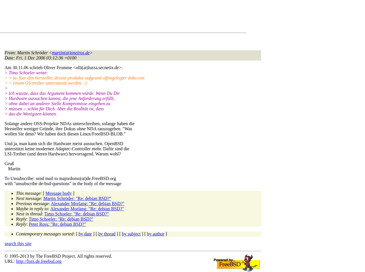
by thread (106, 233)
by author (155, 233)
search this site (18, 243)
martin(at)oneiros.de (71, 52)
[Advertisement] (108, 17)
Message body (59, 193)
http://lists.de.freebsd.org (38, 261)
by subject (131, 233)
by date (85, 233)
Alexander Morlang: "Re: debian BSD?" (87, 203)
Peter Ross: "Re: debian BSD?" (57, 224)
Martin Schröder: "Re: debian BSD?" (77, 198)
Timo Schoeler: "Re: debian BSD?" (76, 213)
